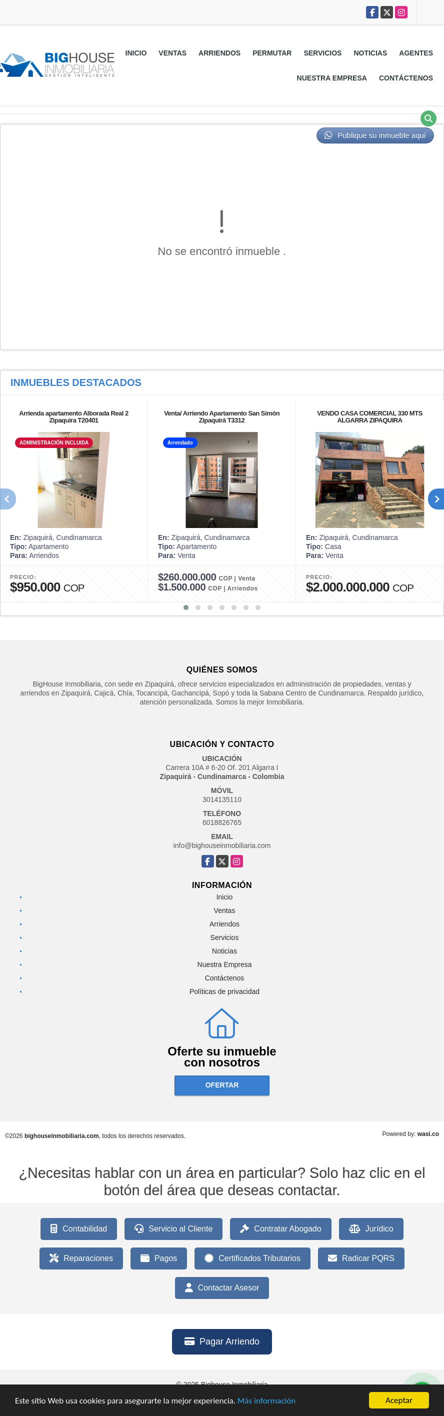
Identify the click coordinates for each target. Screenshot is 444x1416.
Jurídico (371, 1229)
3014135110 (222, 800)
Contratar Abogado (280, 1229)
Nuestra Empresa (332, 78)
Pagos (158, 1258)
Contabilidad (78, 1229)
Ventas (172, 53)
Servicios (323, 53)
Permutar (272, 53)
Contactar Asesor (222, 1288)
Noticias (370, 53)
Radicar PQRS (361, 1258)
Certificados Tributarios (252, 1258)
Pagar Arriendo (222, 1341)
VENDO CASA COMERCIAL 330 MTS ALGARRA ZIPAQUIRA (369, 417)
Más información (267, 1402)
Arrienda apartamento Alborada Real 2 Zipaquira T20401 (73, 417)
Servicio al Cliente (173, 1229)
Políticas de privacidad (225, 992)
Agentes (416, 53)
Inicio (136, 53)
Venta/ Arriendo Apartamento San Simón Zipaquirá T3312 (222, 417)
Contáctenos (406, 78)
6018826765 (222, 822)
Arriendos (219, 53)
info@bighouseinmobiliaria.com (222, 846)
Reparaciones (81, 1258)
